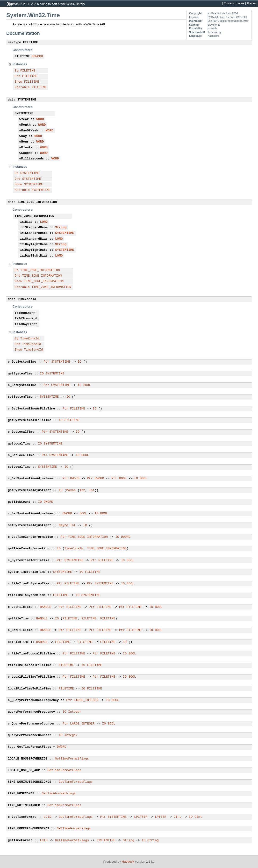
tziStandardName (33, 227)
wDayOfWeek (28, 131)
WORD (40, 119)
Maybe (71, 490)
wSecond (26, 153)
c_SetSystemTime (22, 385)
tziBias (26, 222)
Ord (17, 76)
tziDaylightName (33, 244)
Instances (20, 64)
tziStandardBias (33, 239)
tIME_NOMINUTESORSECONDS (29, 782)
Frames (251, 3)
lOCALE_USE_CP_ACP (24, 770)
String (60, 227)
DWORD (74, 478)
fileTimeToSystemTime (27, 595)
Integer (74, 712)
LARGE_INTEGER (86, 700)
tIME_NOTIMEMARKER (24, 805)
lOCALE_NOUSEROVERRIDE (28, 759)
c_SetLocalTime (21, 455)
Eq (17, 71)
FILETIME (30, 42)
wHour (24, 142)
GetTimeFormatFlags (34, 747)
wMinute (26, 147)
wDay (23, 136)
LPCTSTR (140, 817)
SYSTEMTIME (26, 100)
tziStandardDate (33, 233)
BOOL (87, 385)
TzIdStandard (26, 318)
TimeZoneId (26, 299)
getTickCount (19, 502)
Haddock (128, 861)
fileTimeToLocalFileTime (29, 665)
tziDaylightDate (33, 250)
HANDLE (45, 607)
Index (240, 3)
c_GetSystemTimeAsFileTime (31, 409)
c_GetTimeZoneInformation (30, 537)
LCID (47, 817)
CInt (177, 817)
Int (82, 490)
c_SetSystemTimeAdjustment (31, 513)
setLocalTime (19, 467)
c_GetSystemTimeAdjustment (31, 478)
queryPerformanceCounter (29, 735)
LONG (44, 222)
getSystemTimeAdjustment (29, 490)
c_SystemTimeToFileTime (29, 560)
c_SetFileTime (20, 630)
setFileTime (18, 642)
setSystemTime (20, 397)
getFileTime (18, 619)
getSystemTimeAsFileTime (29, 420)
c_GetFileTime (20, 607)
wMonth (25, 125)
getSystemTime (20, 374)
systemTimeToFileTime (27, 572)
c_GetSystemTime (22, 362)
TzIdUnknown (25, 313)
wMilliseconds (31, 159)
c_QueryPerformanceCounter (31, 724)
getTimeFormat (20, 840)
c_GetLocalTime (21, 432)
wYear (24, 119)
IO (79, 362)
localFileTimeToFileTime (29, 689)
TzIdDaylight (26, 324)
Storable (22, 87)
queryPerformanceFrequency (31, 712)
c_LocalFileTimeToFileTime (31, 677)
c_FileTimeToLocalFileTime (31, 654)
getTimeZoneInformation (29, 548)
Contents (229, 3)
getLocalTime (19, 444)
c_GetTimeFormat (22, 817)
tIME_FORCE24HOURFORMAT (29, 828)
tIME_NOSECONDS (21, 793)
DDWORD (37, 56)
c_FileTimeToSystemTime (29, 583)
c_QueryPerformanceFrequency (33, 700)
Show (18, 82)
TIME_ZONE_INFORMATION (37, 202)
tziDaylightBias (33, 256)
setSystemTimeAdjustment (29, 525)
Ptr (46, 362)
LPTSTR (160, 817)
